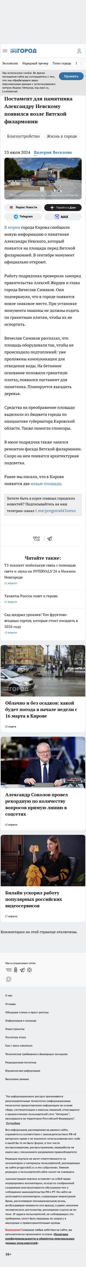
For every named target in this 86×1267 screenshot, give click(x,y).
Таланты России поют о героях (43, 599)
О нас (8, 995)
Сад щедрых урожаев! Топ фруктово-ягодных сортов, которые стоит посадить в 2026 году (43, 624)
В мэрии (12, 227)
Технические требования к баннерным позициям (36, 1054)
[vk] (37, 538)
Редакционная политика (20, 1062)
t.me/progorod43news (55, 510)
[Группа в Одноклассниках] (15, 969)
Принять (71, 76)
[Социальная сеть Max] (63, 216)
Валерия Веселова (53, 152)
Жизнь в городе (62, 136)
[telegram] (51, 538)
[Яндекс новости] (23, 207)
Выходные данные (17, 1079)
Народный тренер (35, 63)
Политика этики (15, 1037)
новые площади (46, 483)
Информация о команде (20, 1020)
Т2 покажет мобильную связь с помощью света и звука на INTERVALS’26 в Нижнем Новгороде (43, 574)
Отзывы (10, 1004)
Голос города (62, 63)
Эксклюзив (10, 63)
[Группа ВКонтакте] (8, 969)
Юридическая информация (22, 1070)
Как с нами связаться (18, 1045)
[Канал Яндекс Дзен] (63, 207)
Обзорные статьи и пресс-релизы (27, 1012)
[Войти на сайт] (79, 50)
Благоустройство (23, 136)
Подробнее (13, 1123)
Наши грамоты (15, 1029)
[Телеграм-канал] (23, 216)
